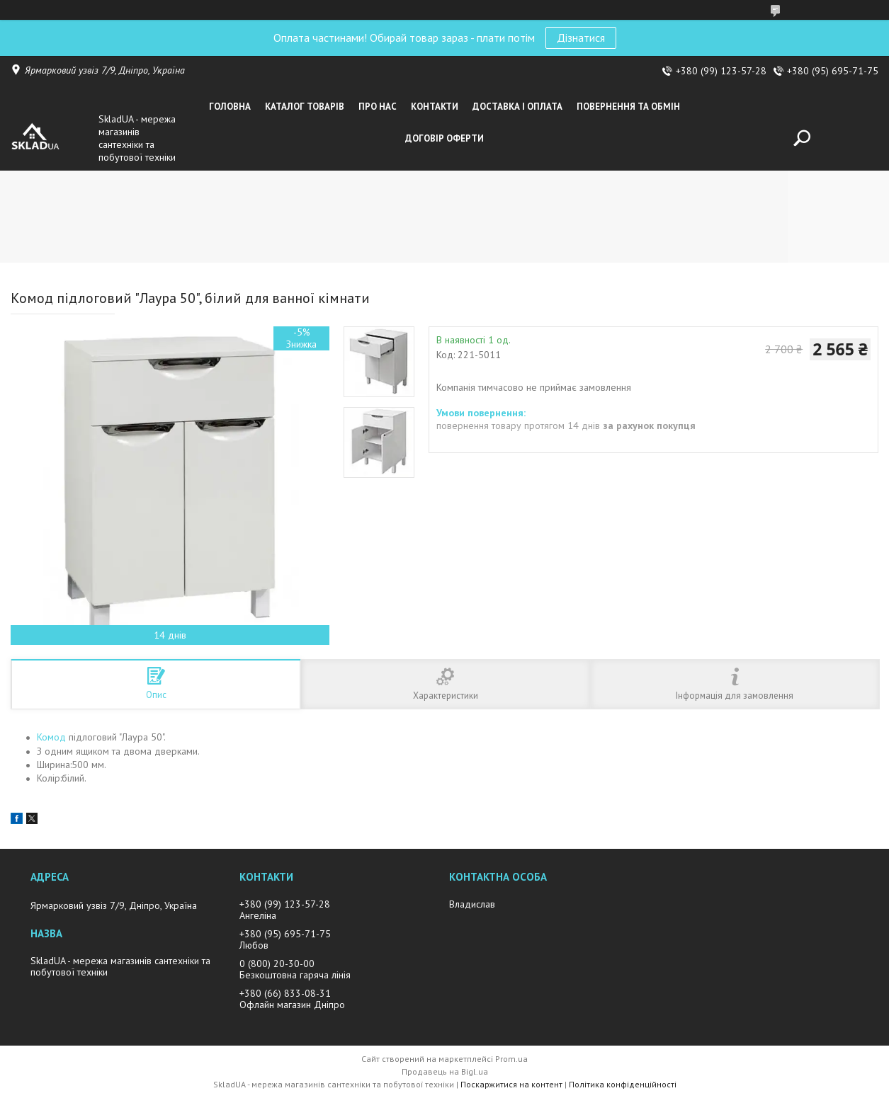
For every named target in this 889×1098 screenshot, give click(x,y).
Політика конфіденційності (622, 1084)
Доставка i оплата (517, 107)
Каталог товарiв (304, 107)
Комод (51, 737)
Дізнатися (581, 37)
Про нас (377, 107)
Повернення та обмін (628, 107)
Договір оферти (444, 138)
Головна (230, 107)
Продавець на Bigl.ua (445, 1071)
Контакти (434, 107)
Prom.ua (511, 1058)
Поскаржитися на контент (511, 1084)
